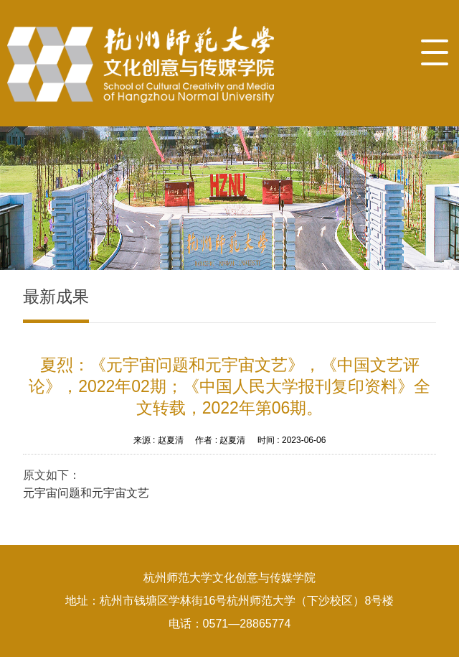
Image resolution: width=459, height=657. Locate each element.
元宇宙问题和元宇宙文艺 (86, 493)
